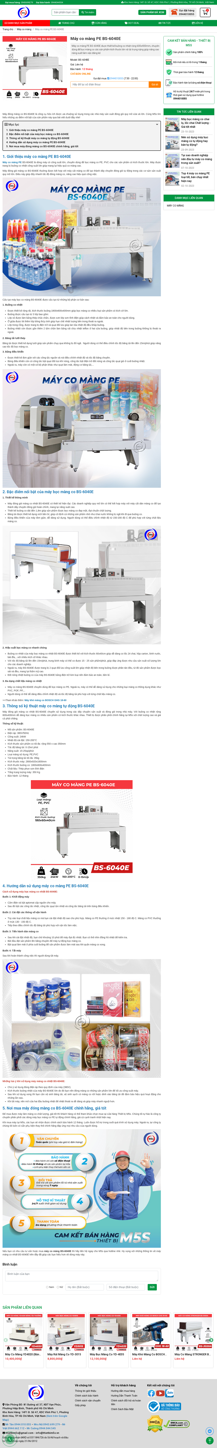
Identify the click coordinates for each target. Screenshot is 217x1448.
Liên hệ (197, 23)
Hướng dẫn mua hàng (123, 1390)
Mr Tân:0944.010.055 (18, 1424)
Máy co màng (24, 29)
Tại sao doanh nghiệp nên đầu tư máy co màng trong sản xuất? (196, 159)
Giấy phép (80, 1405)
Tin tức (165, 23)
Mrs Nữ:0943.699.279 (47, 1424)
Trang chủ (66, 23)
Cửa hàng (99, 23)
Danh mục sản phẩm (18, 23)
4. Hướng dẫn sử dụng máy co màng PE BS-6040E (35, 142)
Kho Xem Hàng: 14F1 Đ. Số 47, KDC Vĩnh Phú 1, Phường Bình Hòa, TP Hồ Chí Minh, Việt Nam (167, 2)
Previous (5, 1340)
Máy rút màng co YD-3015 (64, 1354)
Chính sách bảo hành (86, 1395)
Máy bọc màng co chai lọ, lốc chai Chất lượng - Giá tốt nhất (195, 123)
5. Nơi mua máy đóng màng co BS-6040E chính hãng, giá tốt (42, 146)
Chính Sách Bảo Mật (122, 1409)
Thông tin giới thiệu (85, 1390)
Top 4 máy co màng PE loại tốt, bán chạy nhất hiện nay (195, 177)
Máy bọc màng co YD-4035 (107, 1354)
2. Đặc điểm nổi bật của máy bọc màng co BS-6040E (37, 134)
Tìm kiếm (88, 12)
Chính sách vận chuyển (88, 1400)
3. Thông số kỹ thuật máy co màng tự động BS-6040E (37, 138)
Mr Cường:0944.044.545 (41, 1428)
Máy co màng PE (12, 162)
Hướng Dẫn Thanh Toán (124, 1395)
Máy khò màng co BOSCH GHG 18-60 (45, 700)
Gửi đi (155, 84)
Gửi (152, 1287)
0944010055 (115, 78)
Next (211, 1340)
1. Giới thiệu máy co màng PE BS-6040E (29, 130)
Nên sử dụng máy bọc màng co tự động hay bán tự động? (194, 141)
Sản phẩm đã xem (152, 12)
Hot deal (132, 23)
